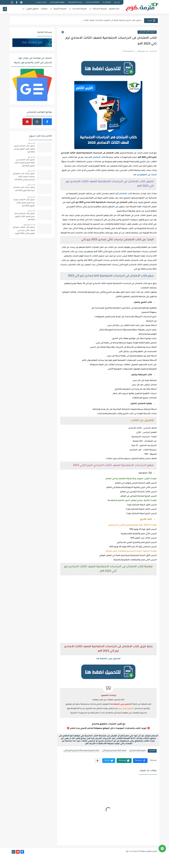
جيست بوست (41, 2)
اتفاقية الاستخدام (92, 2)
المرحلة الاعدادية (80, 9)
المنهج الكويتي (32, 9)
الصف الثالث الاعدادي (147, 32)
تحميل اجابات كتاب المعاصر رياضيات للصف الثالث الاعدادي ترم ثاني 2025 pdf (24, 177)
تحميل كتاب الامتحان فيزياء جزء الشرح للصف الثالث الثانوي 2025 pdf (24, 203)
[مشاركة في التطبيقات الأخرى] (97, 760)
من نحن (117, 2)
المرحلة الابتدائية (100, 9)
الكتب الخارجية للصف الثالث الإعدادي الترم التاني (81, 751)
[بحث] (5, 9)
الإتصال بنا (106, 2)
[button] (140, 760)
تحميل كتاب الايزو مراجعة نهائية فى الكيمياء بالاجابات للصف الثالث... (111, 20)
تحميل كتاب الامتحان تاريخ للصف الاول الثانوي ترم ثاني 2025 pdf (24, 149)
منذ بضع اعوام (28, 225)
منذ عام (30, 143)
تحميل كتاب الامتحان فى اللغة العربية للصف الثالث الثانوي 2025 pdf (24, 163)
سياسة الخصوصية (75, 2)
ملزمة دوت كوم (131, 851)
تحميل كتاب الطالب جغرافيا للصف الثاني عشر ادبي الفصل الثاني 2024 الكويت (24, 231)
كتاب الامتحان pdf (97, 157)
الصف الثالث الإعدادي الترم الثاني (114, 751)
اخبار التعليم (114, 9)
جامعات (44, 9)
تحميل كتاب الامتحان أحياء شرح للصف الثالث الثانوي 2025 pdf (24, 217)
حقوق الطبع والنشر (57, 2)
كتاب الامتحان (125, 194)
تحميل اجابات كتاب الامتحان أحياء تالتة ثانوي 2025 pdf (24, 189)
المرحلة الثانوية (60, 9)
